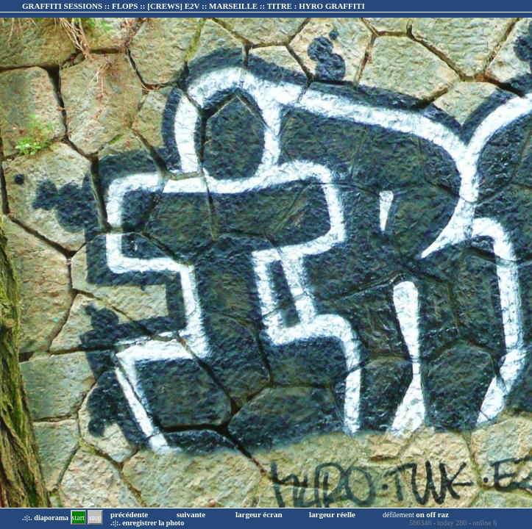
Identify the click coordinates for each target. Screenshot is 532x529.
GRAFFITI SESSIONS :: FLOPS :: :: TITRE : (193, 5)
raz (443, 514)
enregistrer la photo (153, 523)
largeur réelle (332, 514)
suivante (191, 514)
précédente (129, 514)
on (420, 514)
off (431, 514)
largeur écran (259, 514)
